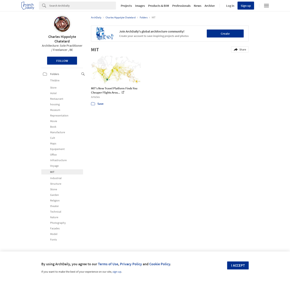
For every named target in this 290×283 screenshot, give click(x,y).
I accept (238, 265)
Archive (210, 5)
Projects (126, 5)
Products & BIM (158, 5)
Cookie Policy (159, 264)
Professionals (181, 5)
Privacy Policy (131, 264)
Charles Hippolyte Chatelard (62, 38)
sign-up (117, 271)
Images (140, 5)
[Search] (82, 6)
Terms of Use (108, 264)
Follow (62, 61)
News (197, 5)
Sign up (246, 6)
